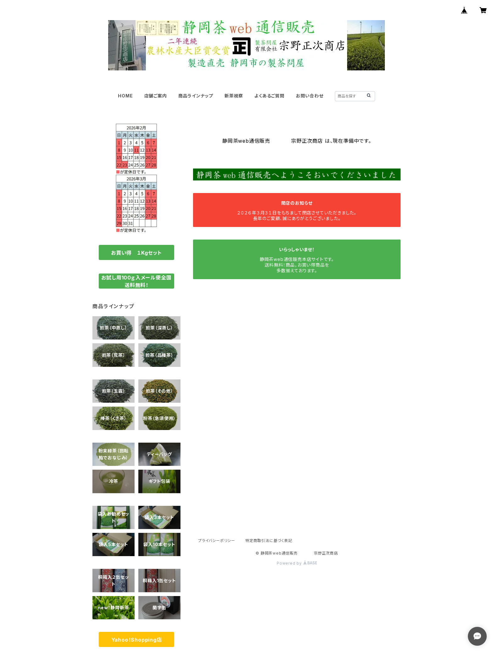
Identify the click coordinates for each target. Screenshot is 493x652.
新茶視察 (233, 95)
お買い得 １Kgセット (136, 253)
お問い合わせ (310, 95)
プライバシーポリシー (216, 540)
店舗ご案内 (155, 95)
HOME (125, 95)
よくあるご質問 (269, 95)
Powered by (297, 563)
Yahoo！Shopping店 (136, 640)
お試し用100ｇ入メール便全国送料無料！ (136, 281)
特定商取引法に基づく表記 (268, 540)
